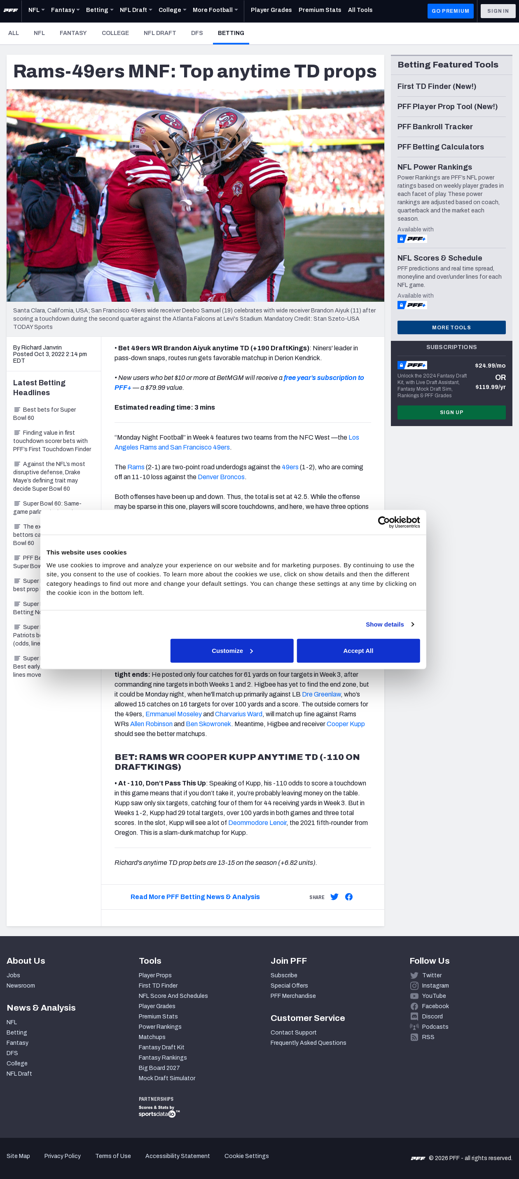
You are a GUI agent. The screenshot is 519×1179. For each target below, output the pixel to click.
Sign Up (452, 412)
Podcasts (435, 1027)
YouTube (434, 996)
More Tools (451, 328)
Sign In (498, 11)
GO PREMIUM (450, 11)
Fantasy (73, 33)
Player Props (155, 975)
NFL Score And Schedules (173, 996)
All (13, 33)
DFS (197, 33)
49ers (290, 467)
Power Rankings (160, 1027)
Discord (432, 1017)
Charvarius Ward (238, 714)
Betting (233, 33)
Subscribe (284, 975)
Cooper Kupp (346, 723)
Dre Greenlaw (321, 694)
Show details (404, 624)
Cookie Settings (246, 1156)
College (115, 33)
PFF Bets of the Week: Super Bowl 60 (48, 562)
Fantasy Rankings (163, 1058)
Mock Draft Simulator (167, 1078)
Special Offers (289, 986)
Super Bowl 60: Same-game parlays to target (47, 508)
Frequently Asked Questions (308, 1043)
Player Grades (157, 1006)
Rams (136, 467)
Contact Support (294, 1033)
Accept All (380, 650)
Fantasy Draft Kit (162, 1047)
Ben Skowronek (208, 723)
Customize (258, 650)
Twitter (432, 975)
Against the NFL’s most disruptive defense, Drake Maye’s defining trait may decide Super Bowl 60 (49, 476)
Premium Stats (158, 1017)
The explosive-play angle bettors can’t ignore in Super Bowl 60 (51, 535)
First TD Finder (158, 986)
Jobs (13, 975)
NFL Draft (160, 33)
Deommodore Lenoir (257, 822)
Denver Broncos (221, 476)
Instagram (435, 986)
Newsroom (21, 986)
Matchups (152, 1037)
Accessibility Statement (177, 1156)
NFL (39, 33)
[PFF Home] (10, 11)
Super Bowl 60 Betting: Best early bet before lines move (48, 666)
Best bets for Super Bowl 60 (44, 414)
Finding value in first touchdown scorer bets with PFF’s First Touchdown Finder (52, 441)
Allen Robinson (151, 723)
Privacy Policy (62, 1156)
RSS (428, 1037)
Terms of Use (113, 1156)
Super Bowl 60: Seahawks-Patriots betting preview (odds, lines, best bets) (53, 635)
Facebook (435, 1006)
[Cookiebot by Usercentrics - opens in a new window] (403, 522)
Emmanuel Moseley (173, 714)
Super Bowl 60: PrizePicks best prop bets (52, 585)
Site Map (18, 1156)
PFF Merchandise (293, 996)
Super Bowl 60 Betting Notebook (37, 608)
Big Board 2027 (159, 1068)
